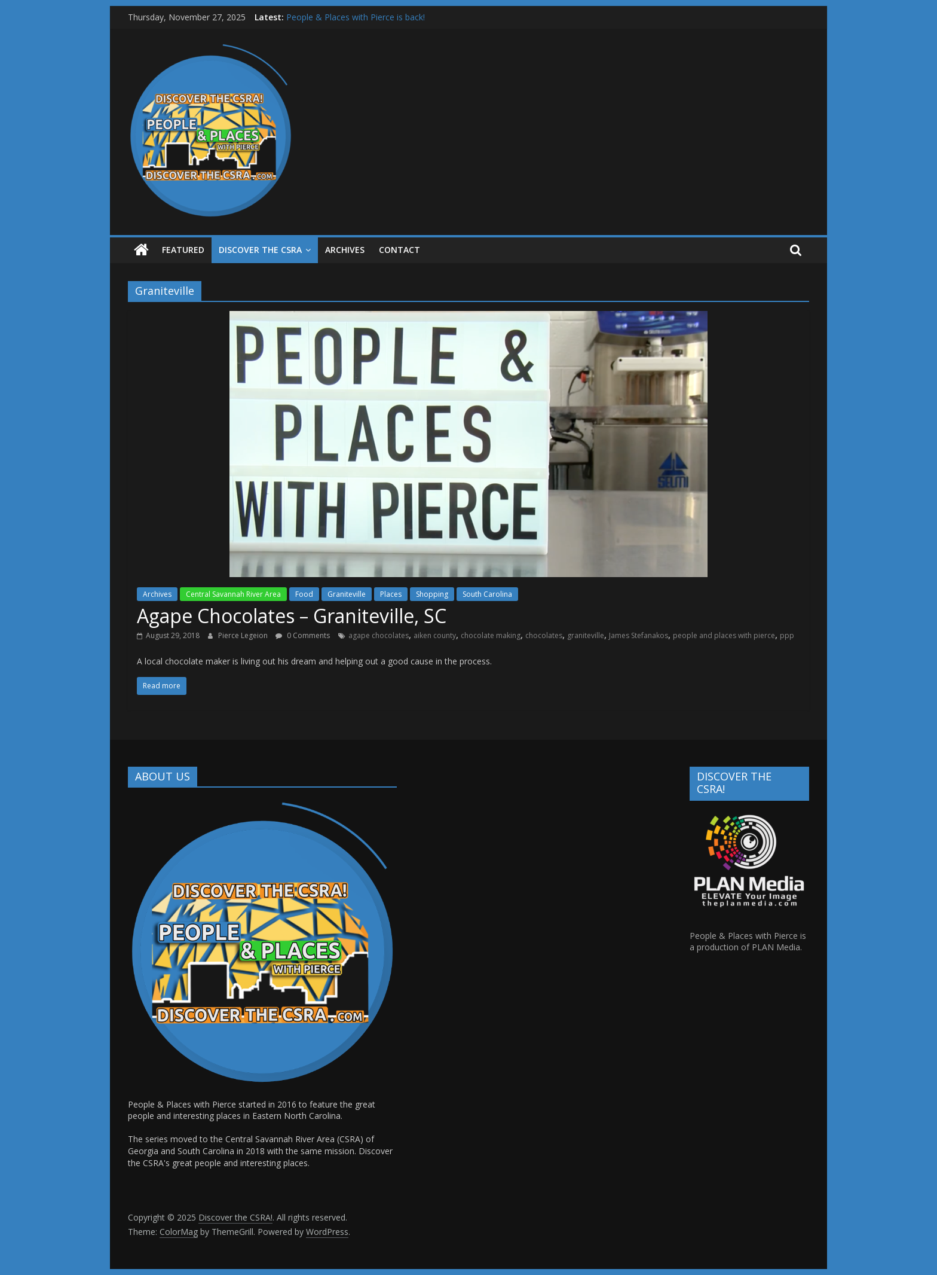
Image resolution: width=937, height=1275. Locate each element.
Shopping (432, 594)
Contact (399, 249)
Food (304, 594)
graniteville (585, 635)
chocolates (543, 635)
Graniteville (346, 594)
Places (391, 594)
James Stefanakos (638, 635)
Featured (183, 249)
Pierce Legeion (244, 635)
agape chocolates (378, 635)
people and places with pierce (724, 635)
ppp (787, 635)
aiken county (435, 635)
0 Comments (302, 635)
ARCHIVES (345, 249)
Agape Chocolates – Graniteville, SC (291, 616)
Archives (157, 594)
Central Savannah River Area (233, 594)
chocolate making (490, 635)
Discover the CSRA (260, 249)
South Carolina (487, 594)
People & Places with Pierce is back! (355, 17)
